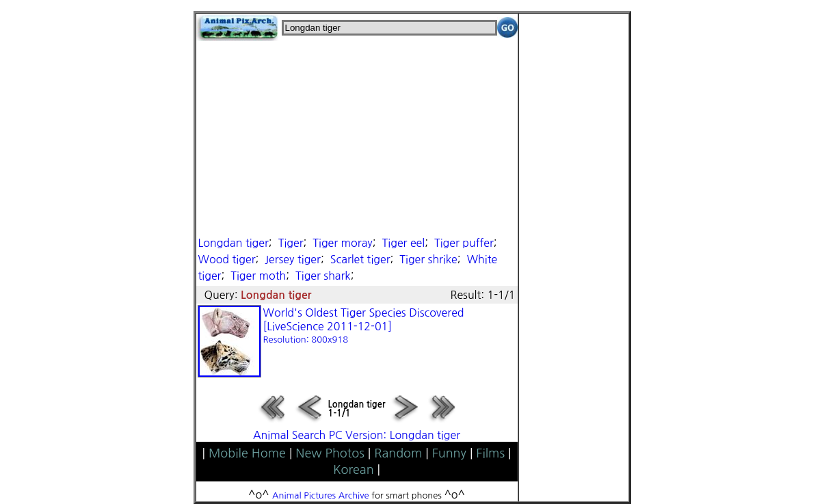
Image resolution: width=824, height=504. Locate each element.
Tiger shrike (428, 259)
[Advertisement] (357, 137)
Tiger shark (323, 275)
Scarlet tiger (360, 259)
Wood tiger (227, 259)
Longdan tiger (233, 242)
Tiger (291, 242)
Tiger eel (403, 242)
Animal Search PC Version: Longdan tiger (356, 434)
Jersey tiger (293, 259)
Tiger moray (342, 242)
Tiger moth (258, 275)
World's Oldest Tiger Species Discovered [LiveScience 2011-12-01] (363, 325)
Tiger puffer (464, 242)
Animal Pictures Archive (320, 495)
